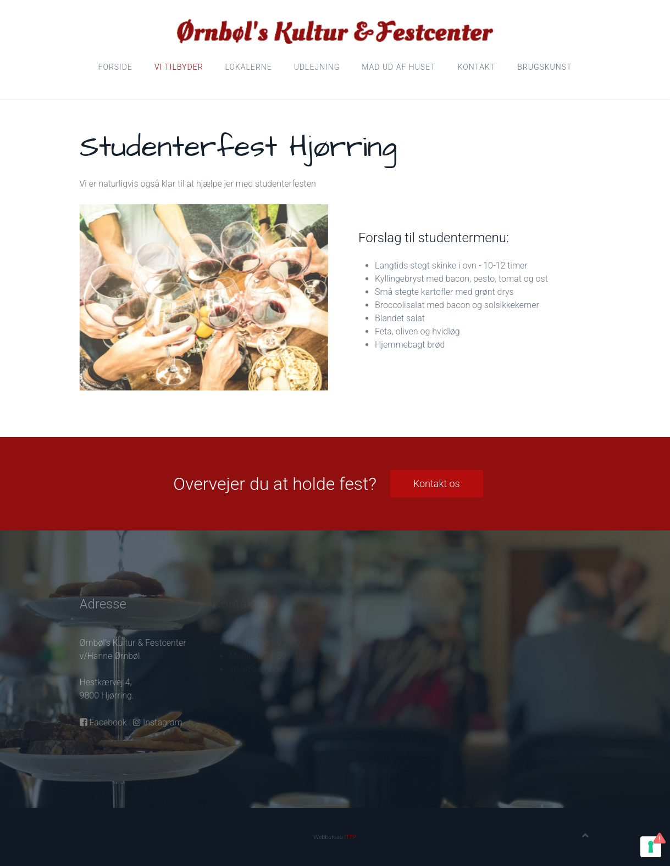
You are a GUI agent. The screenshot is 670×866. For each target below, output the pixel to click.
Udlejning (317, 67)
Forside (115, 67)
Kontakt (477, 67)
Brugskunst (544, 67)
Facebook (103, 722)
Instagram (157, 722)
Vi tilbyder (178, 67)
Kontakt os (436, 483)
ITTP (350, 837)
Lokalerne (248, 67)
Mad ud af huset (398, 67)
